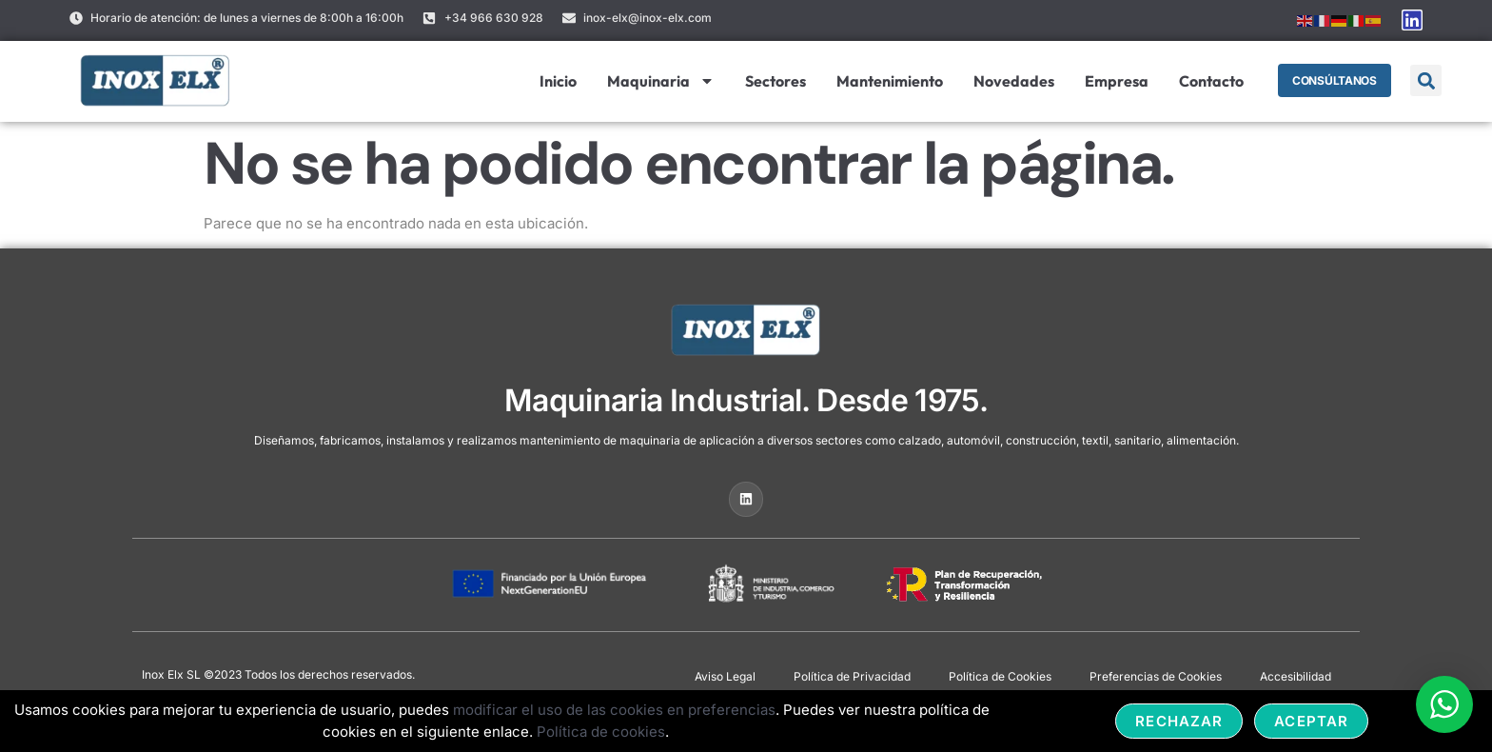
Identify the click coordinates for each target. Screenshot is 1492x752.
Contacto (1210, 80)
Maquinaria (660, 81)
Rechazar (1179, 721)
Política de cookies (601, 731)
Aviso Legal (725, 676)
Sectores (774, 80)
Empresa (1116, 80)
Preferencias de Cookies (1156, 676)
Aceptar (1311, 721)
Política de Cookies (1000, 676)
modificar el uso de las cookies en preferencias (614, 710)
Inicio (557, 80)
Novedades (1012, 80)
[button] (1426, 80)
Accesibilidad (1295, 676)
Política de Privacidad (852, 676)
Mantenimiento (888, 80)
